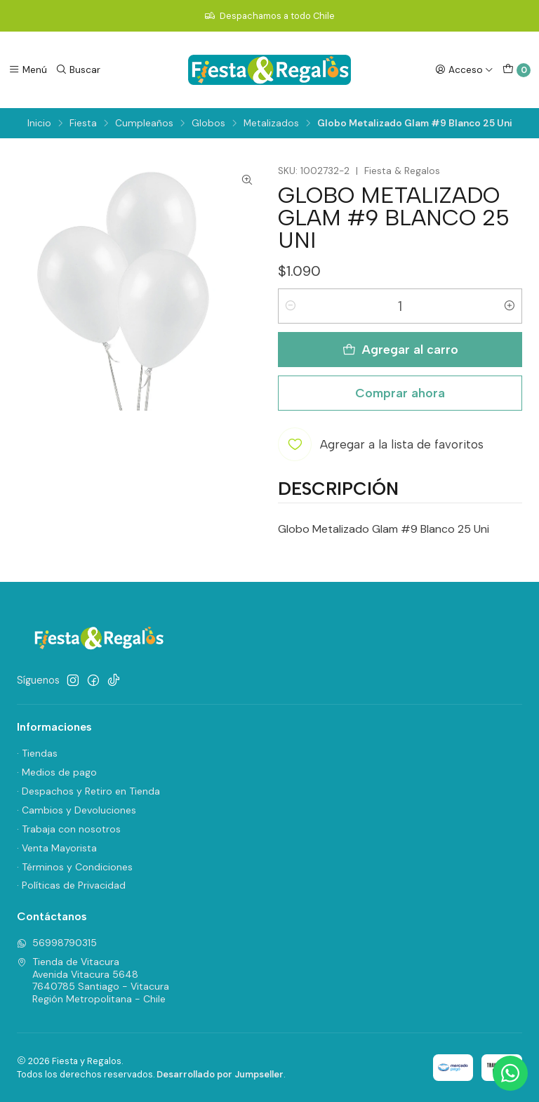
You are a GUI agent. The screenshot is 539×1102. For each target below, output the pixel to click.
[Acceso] (464, 69)
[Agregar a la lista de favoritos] (381, 444)
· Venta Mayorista (57, 848)
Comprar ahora (400, 392)
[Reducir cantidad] (290, 306)
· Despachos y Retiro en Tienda (88, 791)
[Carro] (517, 70)
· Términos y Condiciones (75, 867)
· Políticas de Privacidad (71, 885)
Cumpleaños (144, 123)
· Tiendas (37, 753)
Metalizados (271, 123)
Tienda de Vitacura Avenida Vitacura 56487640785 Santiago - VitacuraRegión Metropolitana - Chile (93, 980)
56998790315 (57, 942)
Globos (208, 123)
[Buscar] (77, 69)
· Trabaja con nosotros (69, 829)
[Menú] (27, 69)
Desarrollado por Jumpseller (220, 1074)
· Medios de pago (57, 772)
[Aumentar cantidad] (509, 306)
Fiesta (83, 123)
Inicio (39, 123)
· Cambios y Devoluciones (76, 810)
